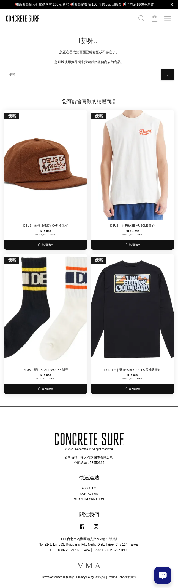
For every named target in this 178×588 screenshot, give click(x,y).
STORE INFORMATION (89, 499)
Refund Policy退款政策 (122, 577)
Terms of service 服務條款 (58, 577)
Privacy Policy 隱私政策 (90, 577)
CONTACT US (89, 493)
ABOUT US (89, 488)
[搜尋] (82, 74)
